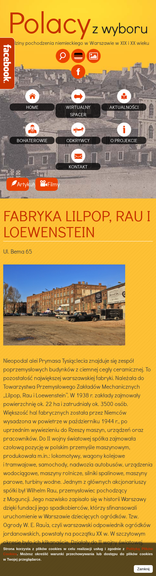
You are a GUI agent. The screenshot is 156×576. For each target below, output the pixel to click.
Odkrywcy (78, 140)
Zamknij (143, 569)
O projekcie (123, 140)
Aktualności (124, 107)
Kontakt (78, 166)
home (32, 107)
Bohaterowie (32, 140)
